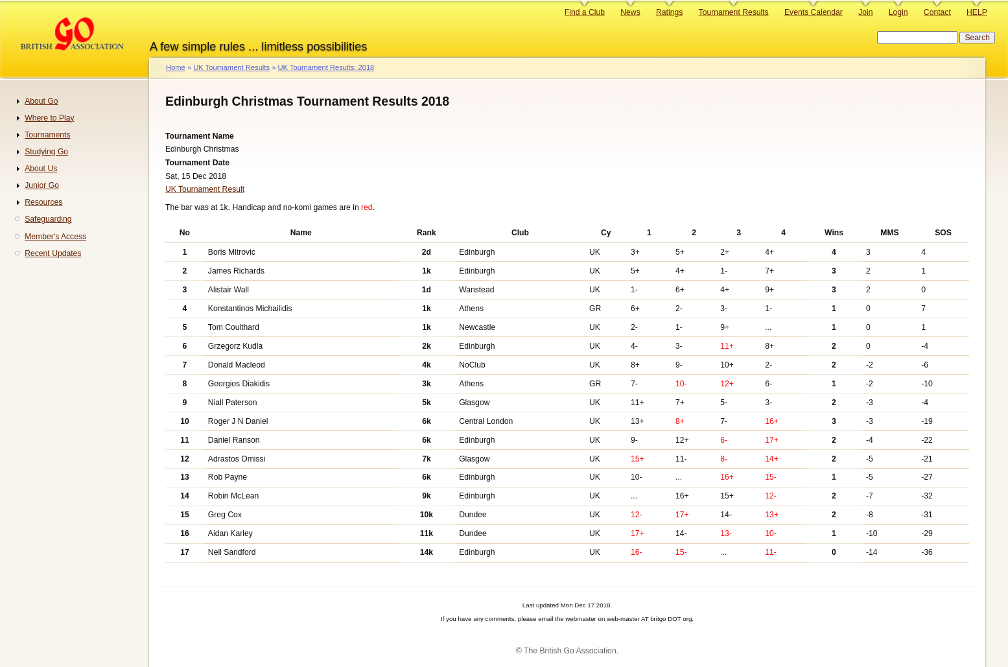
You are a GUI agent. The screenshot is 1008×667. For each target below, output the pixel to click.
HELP (977, 12)
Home (175, 67)
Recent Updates (53, 253)
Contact (937, 12)
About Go (41, 101)
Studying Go (46, 151)
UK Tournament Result (204, 189)
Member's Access (55, 236)
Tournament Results (734, 12)
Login (898, 12)
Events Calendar (813, 12)
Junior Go (42, 185)
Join (865, 12)
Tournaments (47, 134)
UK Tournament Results (231, 67)
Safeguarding (48, 219)
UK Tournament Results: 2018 (325, 67)
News (630, 12)
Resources (43, 202)
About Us (41, 168)
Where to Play (49, 118)
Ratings (669, 12)
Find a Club (585, 12)
